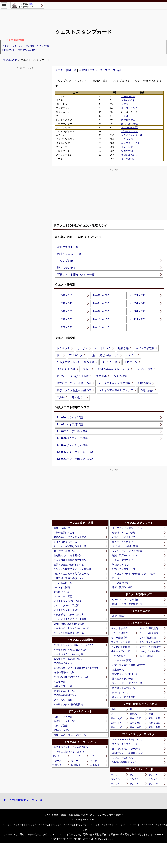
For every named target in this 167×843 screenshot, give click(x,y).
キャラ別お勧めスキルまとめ (69, 633)
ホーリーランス (129, 108)
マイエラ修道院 (145, 348)
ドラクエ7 (81, 825)
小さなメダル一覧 (120, 651)
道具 (151, 713)
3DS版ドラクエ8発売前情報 (68, 704)
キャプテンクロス (130, 143)
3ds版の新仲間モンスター (125, 762)
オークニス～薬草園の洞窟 (115, 383)
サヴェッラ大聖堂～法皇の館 (74, 390)
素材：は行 (154, 723)
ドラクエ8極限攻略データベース (22, 800)
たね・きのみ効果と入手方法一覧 (71, 573)
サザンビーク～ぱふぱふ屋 (73, 376)
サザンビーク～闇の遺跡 (125, 546)
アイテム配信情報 (63, 700)
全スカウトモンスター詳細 (126, 748)
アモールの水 (128, 96)
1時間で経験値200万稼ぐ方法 (69, 623)
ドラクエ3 (30, 825)
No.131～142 (101, 327)
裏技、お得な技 (62, 528)
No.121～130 (64, 327)
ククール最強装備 (149, 633)
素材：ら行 (154, 727)
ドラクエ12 (147, 825)
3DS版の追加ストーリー (66, 663)
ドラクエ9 (106, 825)
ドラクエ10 (119, 825)
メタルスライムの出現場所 (68, 601)
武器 (113, 709)
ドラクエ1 (5, 825)
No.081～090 (137, 311)
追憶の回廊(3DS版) (64, 672)
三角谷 (61, 397)
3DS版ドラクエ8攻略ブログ (68, 658)
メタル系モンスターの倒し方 (69, 614)
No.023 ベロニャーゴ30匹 (72, 438)
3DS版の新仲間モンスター (67, 695)
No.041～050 (101, 303)
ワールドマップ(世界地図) (125, 599)
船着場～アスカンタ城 (123, 532)
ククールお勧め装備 (150, 646)
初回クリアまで (120, 564)
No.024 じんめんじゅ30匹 (72, 445)
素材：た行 (117, 723)
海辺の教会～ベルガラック (114, 369)
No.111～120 (137, 319)
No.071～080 (101, 311)
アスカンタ (75, 355)
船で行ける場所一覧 (64, 550)
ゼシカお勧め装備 (120, 646)
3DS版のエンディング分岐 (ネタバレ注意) (76, 668)
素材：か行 (135, 718)
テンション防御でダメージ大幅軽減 (72, 569)
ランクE (153, 774)
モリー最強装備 (119, 637)
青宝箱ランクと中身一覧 (125, 674)
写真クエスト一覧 (67, 247)
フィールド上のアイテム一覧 (127, 683)
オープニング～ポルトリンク (127, 528)
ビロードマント (129, 131)
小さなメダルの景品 (150, 651)
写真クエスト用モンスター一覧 (76, 274)
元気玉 (124, 104)
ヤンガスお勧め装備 (150, 642)
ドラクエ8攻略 (9, 59)
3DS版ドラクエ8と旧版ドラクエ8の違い (75, 645)
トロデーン (131, 362)
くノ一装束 (127, 147)
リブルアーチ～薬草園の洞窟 (127, 550)
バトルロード (109, 362)
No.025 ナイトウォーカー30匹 (75, 452)
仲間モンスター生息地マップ (127, 604)
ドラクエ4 (43, 825)
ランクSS (154, 783)
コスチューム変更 (63, 596)
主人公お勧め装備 (120, 642)
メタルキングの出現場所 (66, 610)
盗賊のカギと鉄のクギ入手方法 (70, 537)
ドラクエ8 (93, 825)
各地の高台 (147, 390)
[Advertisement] (83, 16)
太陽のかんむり (129, 154)
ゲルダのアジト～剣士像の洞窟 (75, 362)
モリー (74, 760)
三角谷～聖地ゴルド (122, 560)
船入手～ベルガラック (123, 541)
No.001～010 (64, 295)
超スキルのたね (129, 123)
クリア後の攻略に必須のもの (69, 578)
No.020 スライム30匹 (70, 417)
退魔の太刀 (127, 151)
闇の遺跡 (101, 376)
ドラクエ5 (55, 825)
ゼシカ (93, 756)
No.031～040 (64, 303)
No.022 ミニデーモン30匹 (72, 431)
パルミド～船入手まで (123, 537)
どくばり (126, 116)
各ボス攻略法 (119, 616)
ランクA (115, 783)
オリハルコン (128, 158)
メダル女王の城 (66, 369)
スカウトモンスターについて (127, 739)
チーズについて (120, 692)
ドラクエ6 (68, 825)
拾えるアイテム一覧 (122, 678)
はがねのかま (128, 119)
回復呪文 (76, 765)
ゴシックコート (129, 139)
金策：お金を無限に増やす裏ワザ (71, 560)
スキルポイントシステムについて (71, 628)
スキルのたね (128, 100)
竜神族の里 (78, 397)
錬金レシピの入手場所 (123, 697)
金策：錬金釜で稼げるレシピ (69, 564)
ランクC (134, 779)
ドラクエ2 (18, 825)
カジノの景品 (147, 656)
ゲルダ (93, 760)
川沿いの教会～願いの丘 (104, 355)
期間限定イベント (63, 592)
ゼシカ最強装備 (119, 633)
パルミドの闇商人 (63, 587)
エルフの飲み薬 (129, 127)
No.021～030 (137, 295)
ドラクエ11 (133, 825)
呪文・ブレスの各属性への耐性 (128, 665)
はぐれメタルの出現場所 (66, 605)
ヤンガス (76, 756)
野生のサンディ (66, 267)
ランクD (115, 779)
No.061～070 (64, 311)
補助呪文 (95, 765)
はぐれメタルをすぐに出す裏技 (70, 619)
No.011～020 (101, 295)
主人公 (55, 756)
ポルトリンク (103, 348)
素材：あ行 (117, 718)
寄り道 (115, 578)
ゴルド (86, 369)
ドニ (59, 355)
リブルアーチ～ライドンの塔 (74, 383)
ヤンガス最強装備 (149, 628)
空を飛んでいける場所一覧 (68, 555)
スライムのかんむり (131, 135)
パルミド (131, 355)
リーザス (82, 348)
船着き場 (123, 348)
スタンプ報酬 (113, 70)
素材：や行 (135, 727)
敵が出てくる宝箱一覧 (123, 687)
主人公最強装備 (119, 628)
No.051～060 (137, 303)
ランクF (134, 774)
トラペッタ (63, 348)
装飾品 (133, 713)
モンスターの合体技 (122, 757)
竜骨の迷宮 (120, 376)
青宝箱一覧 (59, 681)
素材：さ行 (154, 718)
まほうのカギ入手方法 (65, 541)
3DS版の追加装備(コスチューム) (71, 677)
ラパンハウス (145, 369)
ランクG (115, 774)
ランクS (134, 783)
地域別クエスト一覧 (91, 70)
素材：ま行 (117, 727)
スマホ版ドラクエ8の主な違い (69, 654)
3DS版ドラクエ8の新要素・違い (71, 649)
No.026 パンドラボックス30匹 (75, 458)
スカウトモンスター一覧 (125, 744)
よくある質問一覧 (63, 582)
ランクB (153, 779)
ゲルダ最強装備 (148, 637)
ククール (57, 760)
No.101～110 (101, 319)
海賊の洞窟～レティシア (125, 555)
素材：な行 (135, 723)
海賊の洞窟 (144, 383)
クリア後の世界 (120, 582)
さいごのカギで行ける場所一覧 (70, 546)
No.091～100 (64, 319)
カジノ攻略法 (118, 656)
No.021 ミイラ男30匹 (70, 424)
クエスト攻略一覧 (65, 70)
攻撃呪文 (57, 765)
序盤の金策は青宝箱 (64, 532)
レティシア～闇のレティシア (116, 390)
